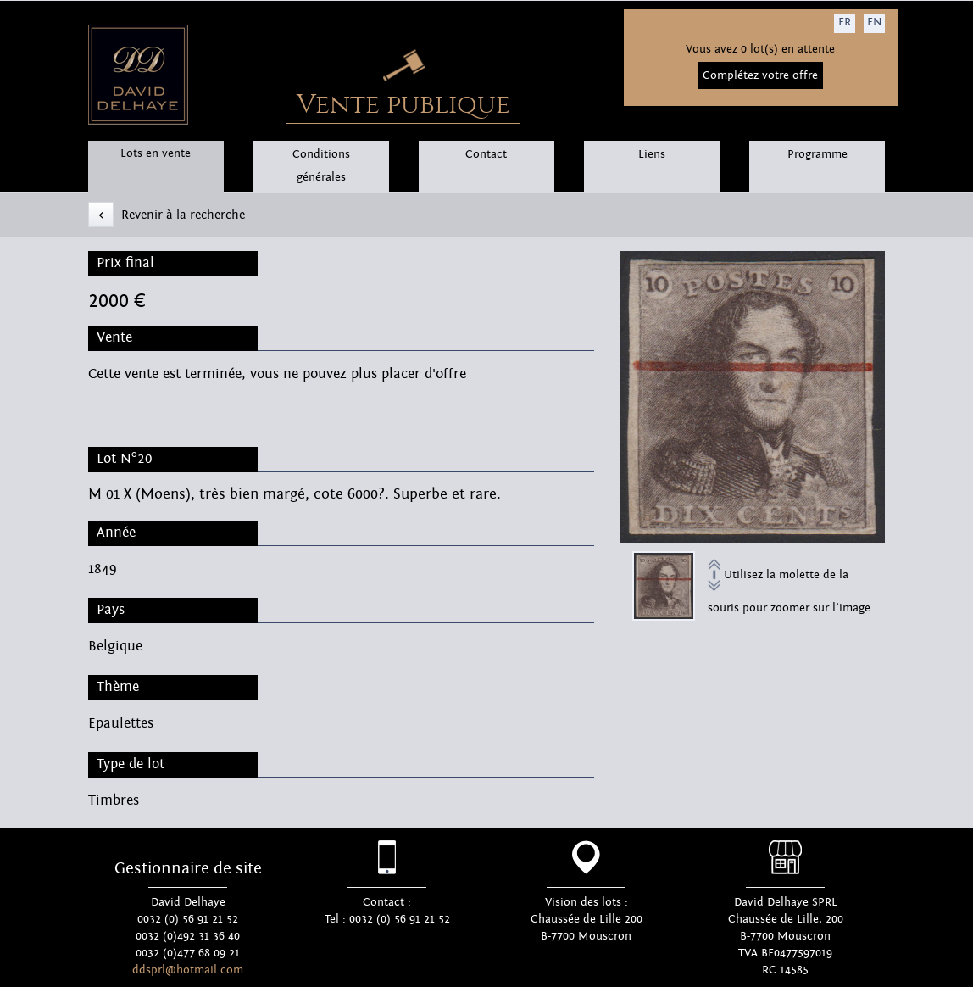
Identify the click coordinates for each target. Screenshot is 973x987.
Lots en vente (155, 153)
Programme (817, 154)
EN (874, 22)
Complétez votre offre (760, 75)
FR (844, 22)
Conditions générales (321, 166)
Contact (486, 154)
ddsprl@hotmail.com (187, 970)
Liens (651, 154)
